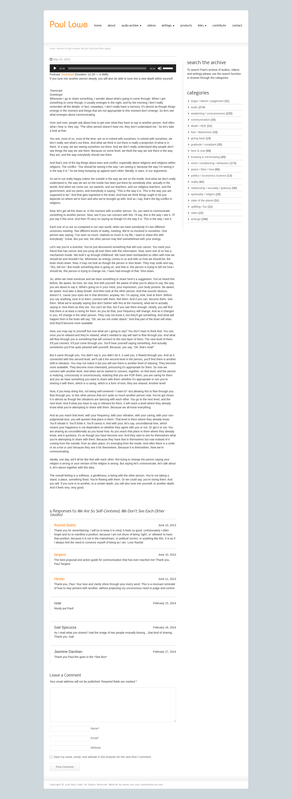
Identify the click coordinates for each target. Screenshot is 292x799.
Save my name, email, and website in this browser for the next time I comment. (103, 757)
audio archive (130, 25)
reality (194, 181)
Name (95, 728)
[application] (113, 68)
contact (237, 25)
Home (52, 49)
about (112, 25)
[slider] (107, 68)
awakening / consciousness (208, 113)
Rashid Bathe (65, 525)
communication (200, 119)
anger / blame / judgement (207, 101)
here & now (198, 150)
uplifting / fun (199, 206)
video (194, 212)
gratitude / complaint (203, 144)
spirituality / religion (203, 194)
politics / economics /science (208, 175)
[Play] (55, 68)
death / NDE (198, 125)
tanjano (60, 555)
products (186, 25)
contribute (219, 25)
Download (67, 74)
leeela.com (128, 785)
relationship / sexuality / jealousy (211, 188)
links (201, 25)
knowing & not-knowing (205, 157)
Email (95, 738)
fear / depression (201, 132)
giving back (198, 138)
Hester (59, 579)
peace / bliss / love (202, 169)
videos (151, 25)
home (98, 25)
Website (96, 747)
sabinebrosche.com (152, 785)
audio (194, 107)
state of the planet (202, 200)
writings (166, 25)
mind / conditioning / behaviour (210, 163)
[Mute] (160, 68)
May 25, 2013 (60, 59)
